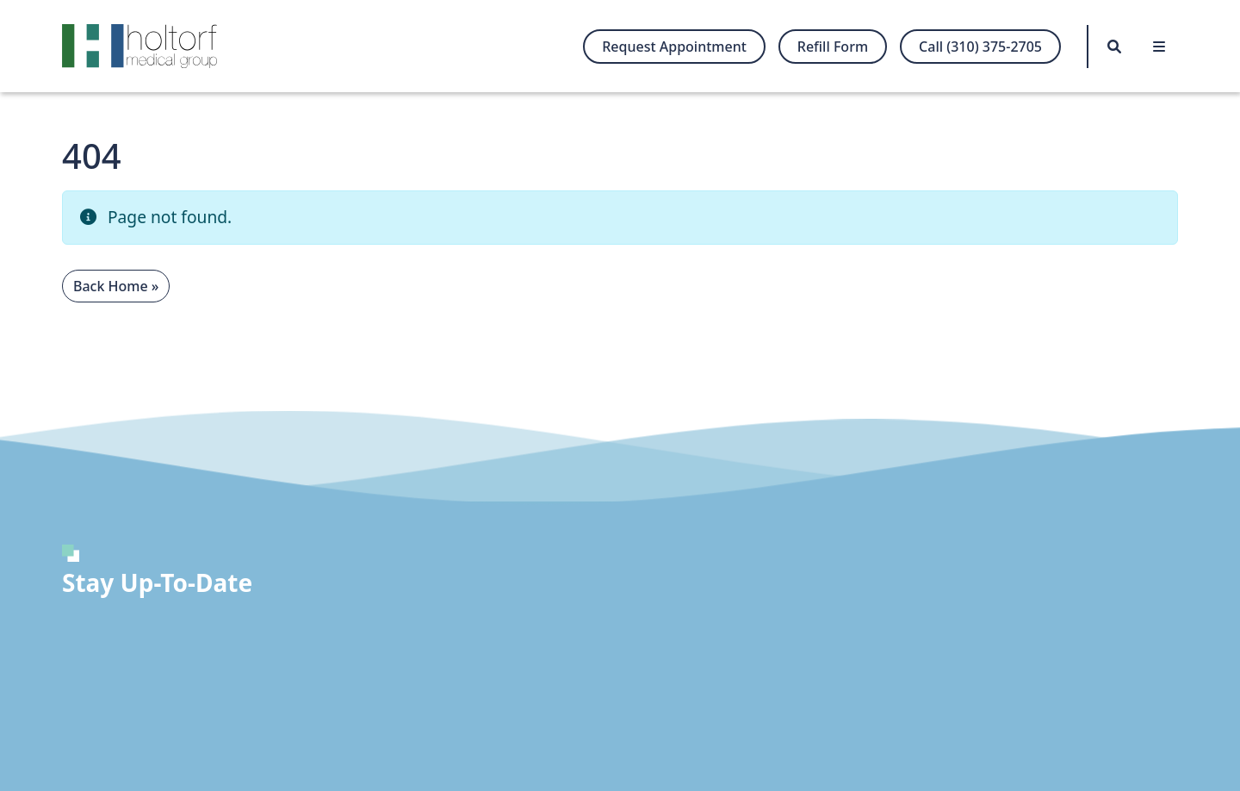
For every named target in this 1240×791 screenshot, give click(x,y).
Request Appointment (674, 46)
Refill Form (832, 46)
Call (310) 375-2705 (980, 46)
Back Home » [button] (115, 286)
